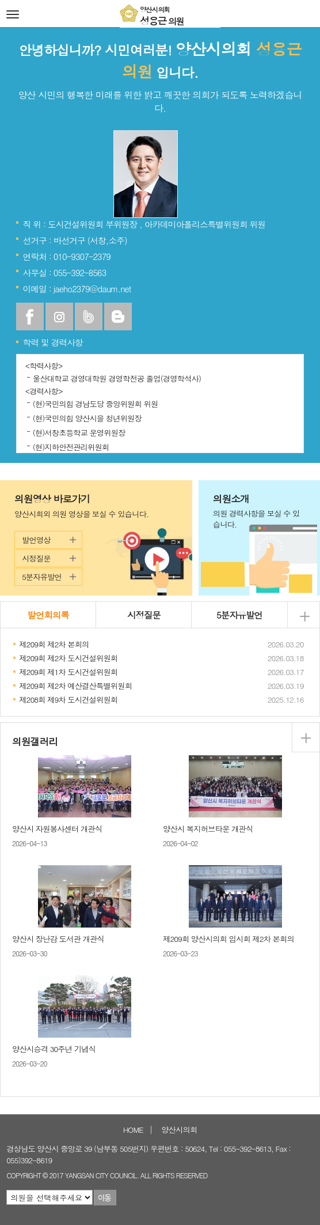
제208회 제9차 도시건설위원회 (68, 699)
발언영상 (36, 539)
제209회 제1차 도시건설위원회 (68, 671)
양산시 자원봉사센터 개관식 (57, 828)
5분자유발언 (42, 576)
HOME (133, 1129)
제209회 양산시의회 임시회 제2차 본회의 (228, 938)
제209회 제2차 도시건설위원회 (68, 658)
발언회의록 (48, 614)
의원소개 (259, 511)
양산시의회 (179, 1129)
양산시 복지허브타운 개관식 (208, 828)
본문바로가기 (0, 0)
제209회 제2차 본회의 (54, 644)
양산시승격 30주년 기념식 (54, 1048)
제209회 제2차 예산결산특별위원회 (75, 685)
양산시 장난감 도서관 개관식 (58, 938)
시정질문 (36, 558)
